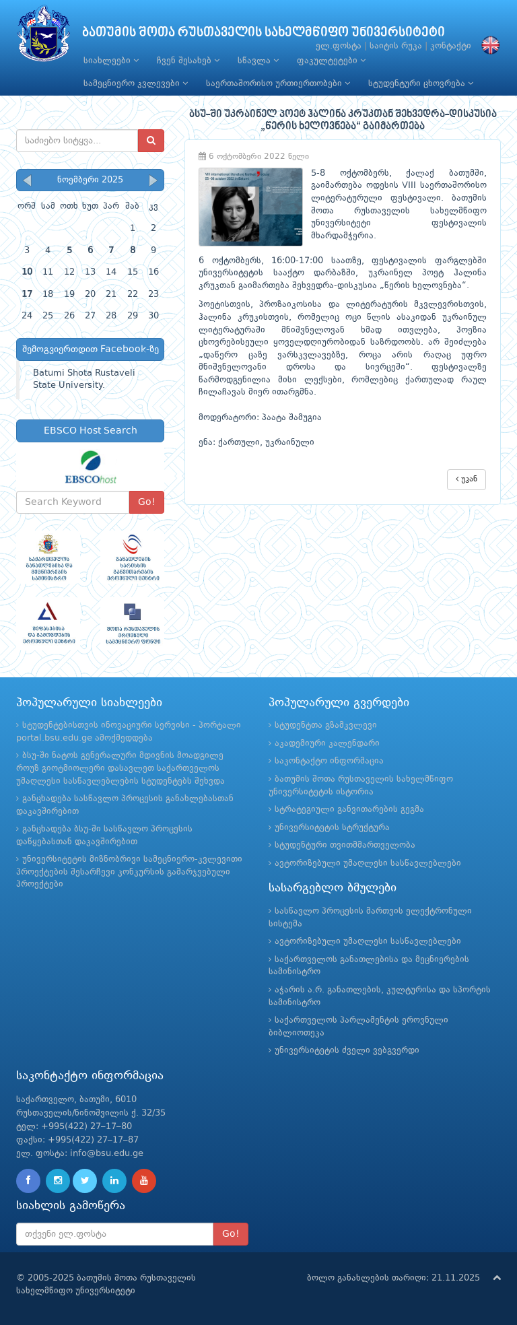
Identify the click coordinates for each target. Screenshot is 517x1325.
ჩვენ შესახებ (188, 60)
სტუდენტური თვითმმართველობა (345, 845)
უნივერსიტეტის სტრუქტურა (332, 827)
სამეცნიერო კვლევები (135, 83)
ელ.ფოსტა (338, 46)
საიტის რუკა (396, 46)
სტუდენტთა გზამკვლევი (326, 725)
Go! (147, 502)
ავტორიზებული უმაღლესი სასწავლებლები (368, 863)
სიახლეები (111, 60)
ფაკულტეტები (331, 60)
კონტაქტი (450, 46)
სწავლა (258, 60)
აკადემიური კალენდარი (327, 743)
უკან (466, 479)
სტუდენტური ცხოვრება (420, 83)
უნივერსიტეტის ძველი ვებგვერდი (347, 1050)
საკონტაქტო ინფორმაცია (329, 761)
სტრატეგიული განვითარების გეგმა (349, 809)
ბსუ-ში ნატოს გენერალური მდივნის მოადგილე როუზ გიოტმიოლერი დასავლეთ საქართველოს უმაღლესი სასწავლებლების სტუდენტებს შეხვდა (120, 768)
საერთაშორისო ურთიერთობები (278, 83)
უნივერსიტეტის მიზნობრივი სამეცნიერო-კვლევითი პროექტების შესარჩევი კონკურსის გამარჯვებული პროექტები (129, 872)
